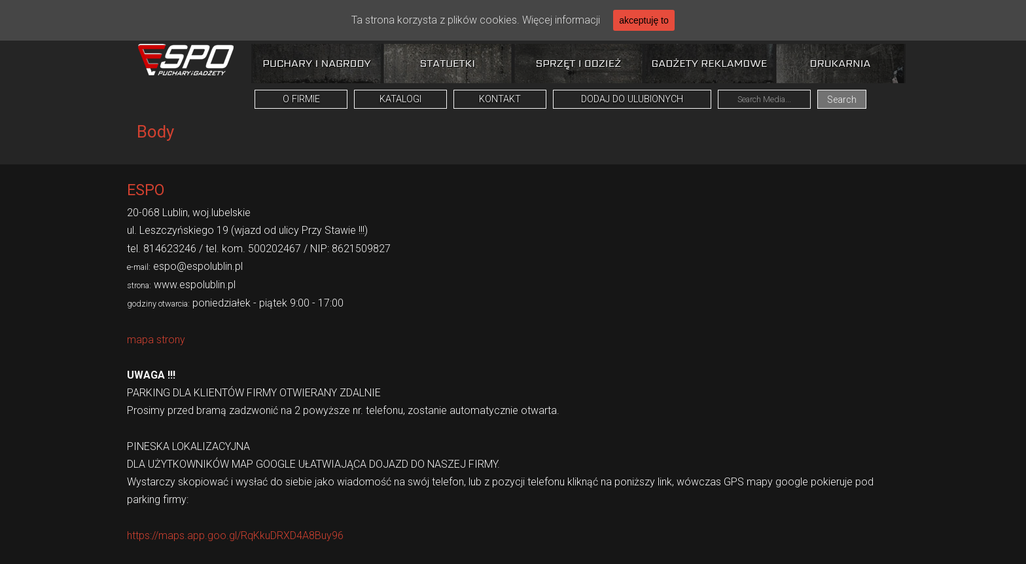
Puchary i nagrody (316, 63)
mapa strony (156, 339)
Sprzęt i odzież (578, 63)
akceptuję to (644, 20)
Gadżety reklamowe (710, 63)
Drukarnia (840, 63)
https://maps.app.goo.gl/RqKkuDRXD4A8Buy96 (235, 535)
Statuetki (447, 63)
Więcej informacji (561, 20)
